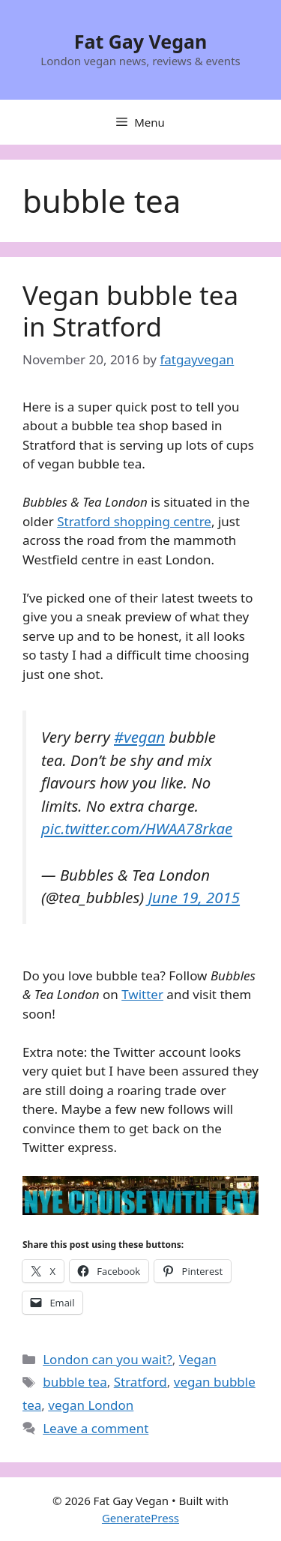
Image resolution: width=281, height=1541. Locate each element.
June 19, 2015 (194, 897)
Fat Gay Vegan (141, 41)
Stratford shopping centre (134, 521)
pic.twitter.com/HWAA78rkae (136, 828)
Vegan (198, 1359)
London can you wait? (107, 1359)
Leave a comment (95, 1428)
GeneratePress (140, 1517)
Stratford (140, 1381)
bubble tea (75, 1381)
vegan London (90, 1405)
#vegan (139, 736)
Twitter (142, 994)
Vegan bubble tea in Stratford (130, 310)
